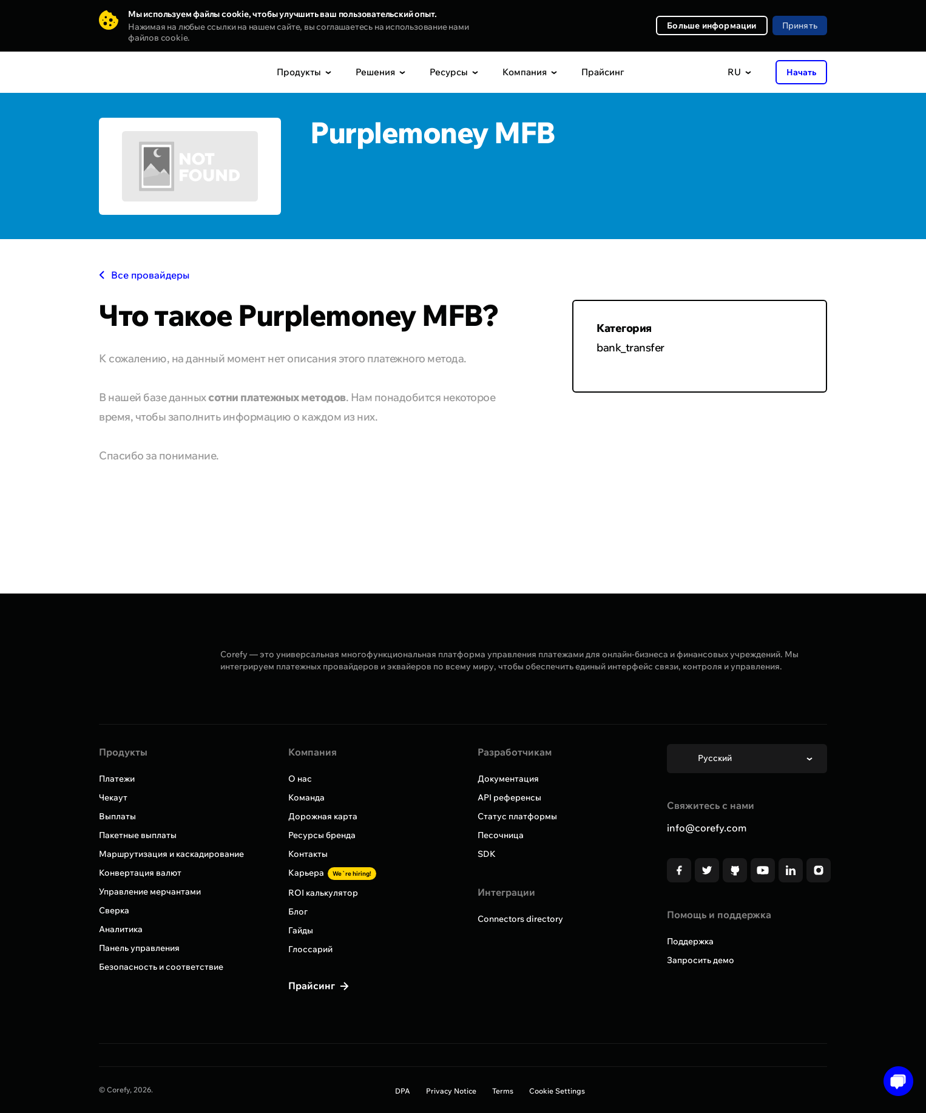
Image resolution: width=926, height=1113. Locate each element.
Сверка (114, 910)
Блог (298, 911)
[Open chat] (894, 1081)
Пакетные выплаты (138, 835)
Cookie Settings (557, 1090)
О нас (300, 778)
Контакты (308, 853)
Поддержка (690, 941)
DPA (402, 1090)
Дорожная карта (322, 816)
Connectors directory (520, 918)
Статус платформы (517, 816)
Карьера (332, 872)
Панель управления (139, 947)
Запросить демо (700, 960)
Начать (801, 72)
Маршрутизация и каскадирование (171, 853)
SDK (487, 853)
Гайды (300, 930)
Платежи (117, 778)
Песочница (501, 835)
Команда (306, 797)
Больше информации (711, 25)
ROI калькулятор (323, 892)
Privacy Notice (451, 1090)
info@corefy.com (706, 828)
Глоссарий (310, 949)
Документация (508, 778)
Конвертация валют (140, 872)
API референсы (509, 797)
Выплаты (117, 816)
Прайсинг (602, 72)
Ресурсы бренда (322, 835)
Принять (799, 25)
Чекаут (113, 797)
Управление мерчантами (150, 891)
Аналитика (121, 929)
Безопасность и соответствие (161, 966)
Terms (502, 1090)
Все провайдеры (144, 275)
